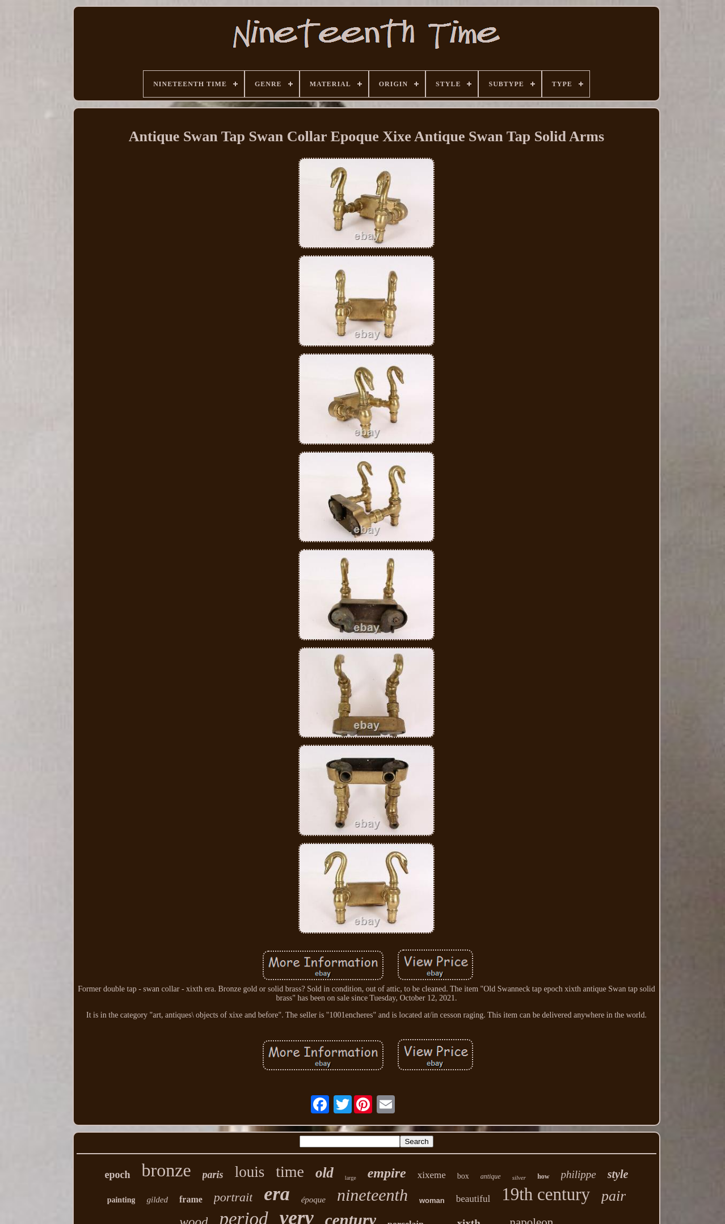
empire (387, 1173)
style (618, 1174)
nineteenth (372, 1194)
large (350, 1178)
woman (432, 1200)
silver (519, 1177)
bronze (166, 1170)
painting (121, 1200)
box (463, 1176)
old (324, 1172)
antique (490, 1176)
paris (213, 1174)
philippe (578, 1174)
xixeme (432, 1175)
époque (313, 1199)
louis (250, 1171)
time (290, 1171)
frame (191, 1199)
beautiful (473, 1198)
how (543, 1176)
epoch (117, 1174)
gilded (157, 1199)
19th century (545, 1194)
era (276, 1193)
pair (613, 1196)
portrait (233, 1197)
